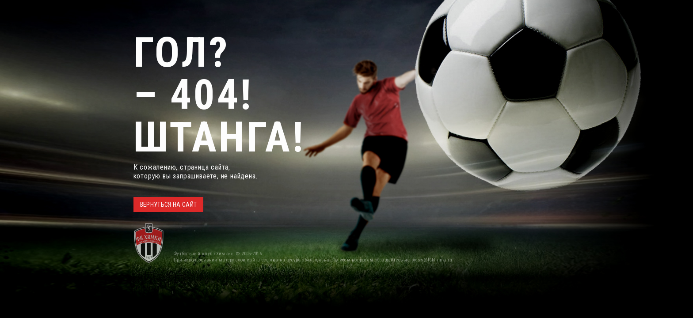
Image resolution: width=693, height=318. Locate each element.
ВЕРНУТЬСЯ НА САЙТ (168, 204)
